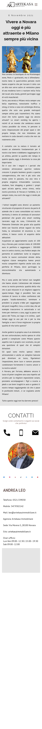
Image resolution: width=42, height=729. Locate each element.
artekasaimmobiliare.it (19, 531)
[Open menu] (36, 4)
